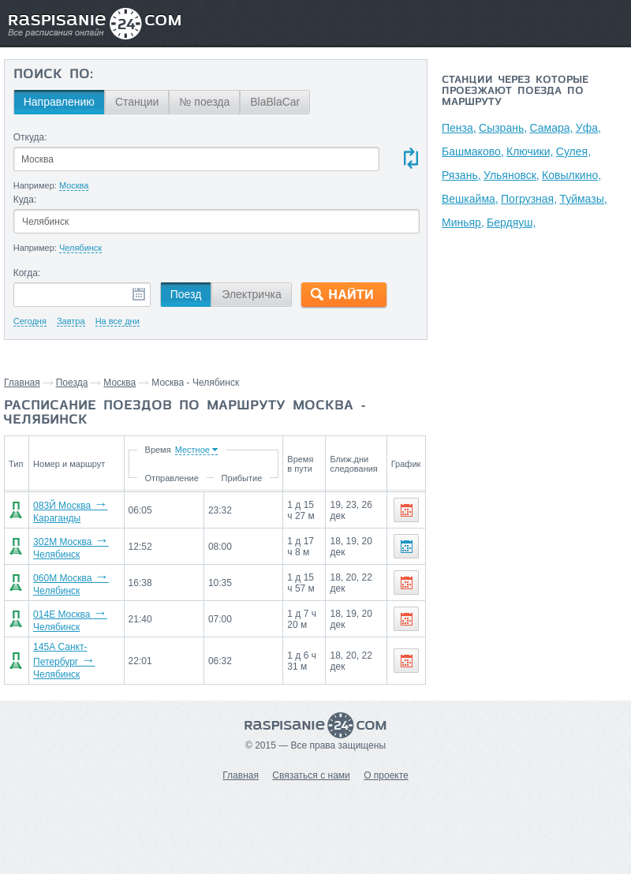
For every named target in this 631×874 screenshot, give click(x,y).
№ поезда (204, 101)
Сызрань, (503, 127)
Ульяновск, (512, 175)
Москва (119, 382)
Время (157, 449)
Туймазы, (583, 198)
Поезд (186, 294)
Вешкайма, (470, 198)
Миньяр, (463, 222)
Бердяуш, (511, 222)
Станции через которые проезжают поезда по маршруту (515, 91)
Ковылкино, (571, 175)
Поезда (72, 382)
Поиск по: (53, 75)
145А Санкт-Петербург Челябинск (64, 660)
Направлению (59, 101)
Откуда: (30, 137)
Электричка (251, 294)
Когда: (27, 272)
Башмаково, (473, 151)
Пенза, (459, 127)
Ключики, (529, 151)
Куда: (25, 199)
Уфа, (588, 127)
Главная (22, 382)
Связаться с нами (310, 775)
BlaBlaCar (275, 101)
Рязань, (461, 175)
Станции (137, 101)
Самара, (551, 127)
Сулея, (573, 151)
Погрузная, (529, 198)
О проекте (386, 775)
